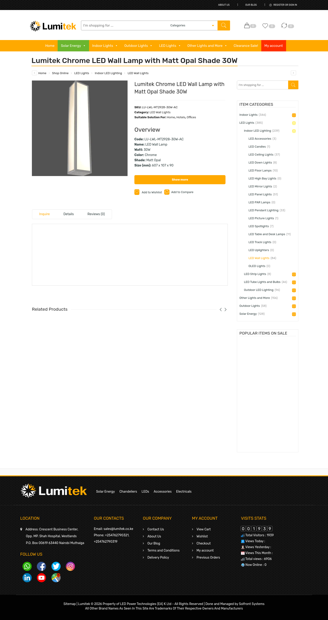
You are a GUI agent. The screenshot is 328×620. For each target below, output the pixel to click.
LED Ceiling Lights (264, 154)
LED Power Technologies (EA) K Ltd (145, 604)
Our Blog (251, 4)
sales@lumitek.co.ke (118, 529)
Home (49, 46)
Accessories (163, 492)
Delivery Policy (158, 558)
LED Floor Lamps (263, 170)
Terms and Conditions (163, 550)
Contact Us (155, 529)
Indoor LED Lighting (108, 73)
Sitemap (70, 604)
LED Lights (170, 46)
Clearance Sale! (246, 46)
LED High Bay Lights (265, 178)
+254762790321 (117, 535)
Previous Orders (208, 558)
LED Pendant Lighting (267, 210)
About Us (224, 4)
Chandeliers (128, 492)
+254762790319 (106, 542)
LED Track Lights (262, 242)
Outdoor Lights (138, 46)
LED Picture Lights (263, 218)
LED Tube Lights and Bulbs (265, 282)
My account (273, 46)
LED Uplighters (261, 250)
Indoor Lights (105, 46)
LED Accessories (262, 138)
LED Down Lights (263, 162)
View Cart (204, 529)
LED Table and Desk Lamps (270, 234)
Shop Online (60, 73)
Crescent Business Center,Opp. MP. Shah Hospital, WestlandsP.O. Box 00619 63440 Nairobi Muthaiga (55, 536)
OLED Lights (259, 266)
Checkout (204, 543)
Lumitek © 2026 (90, 604)
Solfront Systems (251, 604)
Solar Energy (73, 46)
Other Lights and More (207, 46)
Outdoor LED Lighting (262, 290)
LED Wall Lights (138, 73)
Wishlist (202, 536)
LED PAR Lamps (262, 202)
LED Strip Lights (257, 274)
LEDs (145, 492)
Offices (191, 117)
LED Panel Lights (263, 194)
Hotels (180, 117)
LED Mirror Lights (263, 186)
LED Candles (259, 146)
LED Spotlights (261, 226)
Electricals (184, 492)
